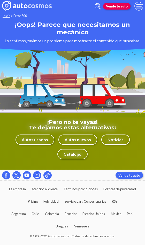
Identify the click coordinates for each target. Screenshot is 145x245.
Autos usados (35, 139)
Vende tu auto (117, 6)
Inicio (6, 16)
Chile (35, 214)
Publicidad (51, 201)
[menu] (138, 6)
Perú (130, 214)
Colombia (52, 214)
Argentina (18, 214)
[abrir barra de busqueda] (98, 6)
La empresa (17, 189)
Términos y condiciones (81, 189)
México (116, 214)
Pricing (33, 201)
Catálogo (72, 154)
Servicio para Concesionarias (85, 201)
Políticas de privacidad (119, 189)
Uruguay (62, 226)
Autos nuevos (78, 139)
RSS (114, 201)
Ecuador (71, 214)
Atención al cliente (45, 189)
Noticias (116, 139)
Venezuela (81, 226)
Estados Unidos (93, 214)
